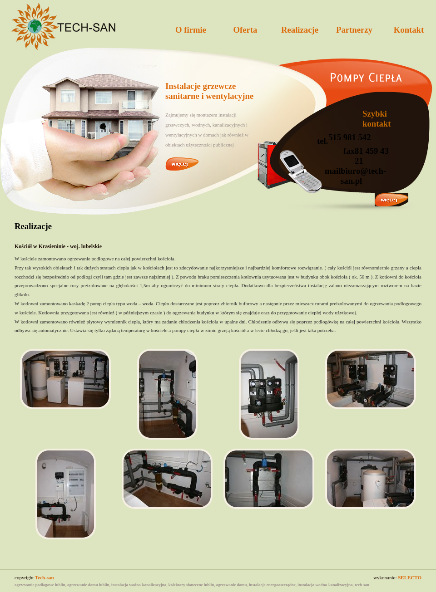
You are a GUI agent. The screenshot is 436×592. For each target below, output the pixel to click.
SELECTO (409, 577)
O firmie (190, 29)
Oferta (245, 29)
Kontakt (409, 29)
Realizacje (299, 29)
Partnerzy (354, 29)
